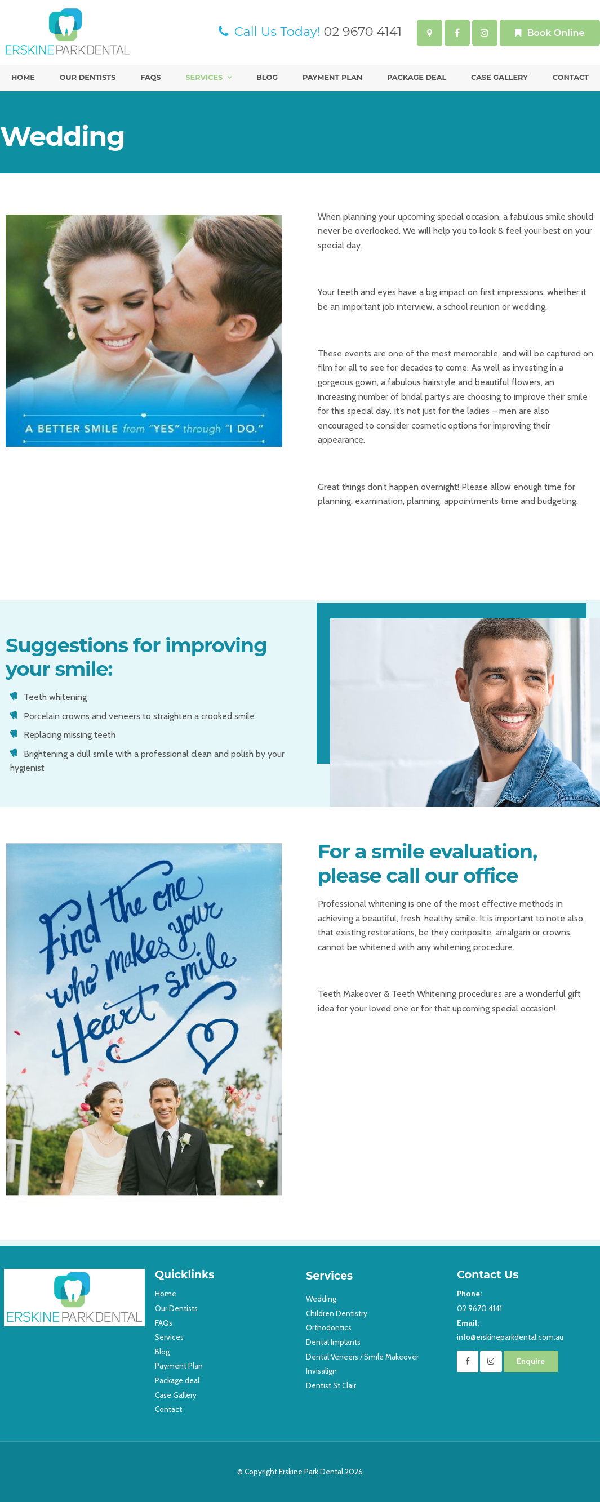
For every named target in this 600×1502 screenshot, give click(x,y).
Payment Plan (332, 77)
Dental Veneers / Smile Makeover (362, 1356)
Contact (571, 77)
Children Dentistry (336, 1313)
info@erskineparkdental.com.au (526, 1329)
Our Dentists (88, 77)
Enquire (531, 1361)
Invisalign (321, 1370)
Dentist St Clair (331, 1385)
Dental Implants (333, 1342)
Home (23, 77)
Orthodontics (329, 1327)
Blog (267, 77)
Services (204, 77)
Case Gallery (499, 77)
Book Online (555, 33)
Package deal (416, 77)
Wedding (321, 1298)
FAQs (150, 77)
